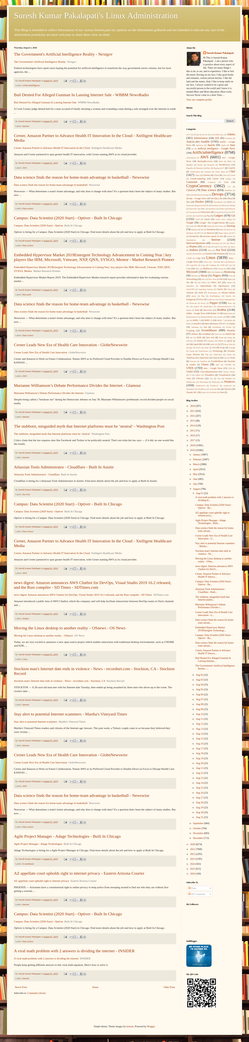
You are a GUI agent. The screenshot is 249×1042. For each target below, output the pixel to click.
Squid (196, 344)
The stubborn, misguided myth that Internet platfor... (212, 598)
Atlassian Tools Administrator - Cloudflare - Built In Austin (64, 467)
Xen (218, 389)
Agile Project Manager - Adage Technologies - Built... (210, 522)
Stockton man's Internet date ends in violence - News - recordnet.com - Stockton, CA (59, 680)
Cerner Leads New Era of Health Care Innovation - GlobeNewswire (70, 345)
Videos (198, 375)
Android (190, 141)
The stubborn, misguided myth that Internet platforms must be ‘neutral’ (52, 433)
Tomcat (216, 358)
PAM (200, 292)
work (211, 389)
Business (199, 168)
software (189, 341)
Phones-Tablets (228, 292)
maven (220, 269)
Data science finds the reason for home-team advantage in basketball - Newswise (81, 177)
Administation (201, 138)
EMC (203, 209)
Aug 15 (200, 738)
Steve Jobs (228, 344)
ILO (233, 233)
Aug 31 (200, 817)
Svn (214, 347)
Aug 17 (200, 748)
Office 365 (216, 282)
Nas (230, 276)
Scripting (190, 330)
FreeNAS (199, 216)
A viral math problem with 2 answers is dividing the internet (46, 958)
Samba (232, 323)
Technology (218, 351)
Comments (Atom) (36, 993)
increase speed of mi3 (213, 236)
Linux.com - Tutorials (211, 262)
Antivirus (199, 145)
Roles (188, 324)
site (191, 337)
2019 (193, 450)
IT (219, 247)
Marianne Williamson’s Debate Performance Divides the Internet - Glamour (77, 385)
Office (204, 282)
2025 (193, 869)
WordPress (202, 389)
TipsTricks (204, 358)
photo (194, 296)
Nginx (229, 279)
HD (202, 229)
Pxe (187, 306)
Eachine (215, 205)
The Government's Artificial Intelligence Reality (40, 61)
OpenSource (223, 286)
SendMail (206, 334)
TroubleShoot (217, 361)
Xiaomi (227, 389)
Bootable (210, 165)
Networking (191, 279)
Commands (191, 182)
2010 (193, 406)
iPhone (232, 243)
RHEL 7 (220, 320)
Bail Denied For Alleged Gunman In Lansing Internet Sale (45, 102)
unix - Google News (213, 368)
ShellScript (230, 334)
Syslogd (232, 348)
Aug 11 (200, 719)
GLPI (197, 219)
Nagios (217, 275)
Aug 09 (200, 709)
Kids (230, 254)
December (198, 838)
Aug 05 (200, 689)
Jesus (210, 250)
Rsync (215, 323)
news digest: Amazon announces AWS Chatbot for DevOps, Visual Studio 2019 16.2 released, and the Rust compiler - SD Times (83, 594)
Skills (199, 337)
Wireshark (190, 389)
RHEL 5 (196, 320)
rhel (187, 320)
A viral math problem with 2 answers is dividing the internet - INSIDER (74, 951)
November (198, 833)
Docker (199, 201)
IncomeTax (194, 236)
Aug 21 (200, 768)
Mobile (218, 272)
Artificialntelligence (31, 85)
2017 (188, 135)
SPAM (220, 341)
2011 (193, 411)
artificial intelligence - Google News (216, 148)
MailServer (208, 268)
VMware (200, 378)
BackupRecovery (205, 161)
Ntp (195, 282)
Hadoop (194, 229)
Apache (211, 145)
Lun (230, 265)
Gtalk (209, 226)
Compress (212, 182)
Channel (207, 172)
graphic (232, 223)
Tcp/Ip (191, 351)
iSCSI (205, 247)
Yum (222, 392)
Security (231, 330)
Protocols (193, 303)
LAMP (189, 258)
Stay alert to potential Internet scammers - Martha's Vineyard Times (70, 714)
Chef (232, 171)
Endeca (222, 209)
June (195, 479)
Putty (230, 303)
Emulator (212, 209)
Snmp (229, 337)
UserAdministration (208, 371)
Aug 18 (200, 753)
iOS (224, 243)
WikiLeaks (216, 382)
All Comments (196, 894)
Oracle (220, 289)
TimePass (190, 358)
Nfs (221, 279)
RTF (224, 324)
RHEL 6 (208, 320)
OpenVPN (190, 289)
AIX (217, 138)
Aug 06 (200, 694)
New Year (212, 279)
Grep (191, 226)
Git (233, 215)
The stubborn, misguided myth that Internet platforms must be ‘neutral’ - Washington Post (89, 426)
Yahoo (203, 392)
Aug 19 (200, 758)
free (190, 216)
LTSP (222, 265)
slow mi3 (210, 337)
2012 (193, 416)
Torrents (193, 361)
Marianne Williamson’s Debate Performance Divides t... (210, 606)
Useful (189, 371)
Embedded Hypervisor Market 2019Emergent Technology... (210, 629)
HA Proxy (219, 226)
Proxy (203, 303)
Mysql (204, 275)
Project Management (227, 299)
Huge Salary (223, 233)
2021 (193, 849)
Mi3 (229, 268)
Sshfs (212, 344)
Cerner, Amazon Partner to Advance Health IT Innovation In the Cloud (52, 147)
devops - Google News (196, 198)
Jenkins (25, 618)
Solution (210, 341)
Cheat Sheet (220, 172)
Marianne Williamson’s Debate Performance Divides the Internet (49, 392)
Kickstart (221, 253)
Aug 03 (200, 679)
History (229, 229)
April (196, 469)
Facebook (193, 212)
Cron (226, 182)
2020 (193, 844)
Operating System (206, 289)
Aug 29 (200, 807)
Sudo (207, 348)
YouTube (213, 392)
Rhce (228, 317)
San (205, 327)
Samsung (195, 327)
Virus (188, 378)
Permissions (212, 293)
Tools (232, 358)
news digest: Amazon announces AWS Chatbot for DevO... (214, 567)
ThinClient (217, 354)
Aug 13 (200, 729)
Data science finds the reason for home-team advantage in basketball (51, 184)
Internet (25, 126)
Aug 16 (200, 743)
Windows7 (214, 386)
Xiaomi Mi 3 (192, 392)
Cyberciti (190, 190)
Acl (206, 135)
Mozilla (194, 276)
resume (220, 317)
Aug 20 (200, 763)
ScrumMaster (28, 864)
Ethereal (232, 209)
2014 (193, 425)
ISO (212, 247)
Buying (216, 168)
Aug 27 (200, 797)
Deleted (197, 195)
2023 (193, 859)
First (226, 212)
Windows (229, 381)
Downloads (218, 202)
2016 (193, 435)
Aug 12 (200, 724)
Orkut (229, 289)
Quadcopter (208, 306)
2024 (193, 864)
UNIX (190, 368)
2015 (193, 430)
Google (189, 222)
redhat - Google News (196, 313)
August (197, 489)
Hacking (231, 226)
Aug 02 (200, 675)
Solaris (200, 341)
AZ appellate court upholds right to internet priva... (212, 514)
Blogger (151, 1026)
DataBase (228, 190)
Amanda (228, 138)
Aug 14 (200, 733)
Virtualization (225, 375)
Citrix (224, 175)
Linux (25, 659)
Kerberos (199, 254)
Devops (218, 194)
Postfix (228, 296)
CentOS (231, 168)
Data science (27, 208)
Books (200, 165)
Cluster (215, 178)
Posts (192, 888)
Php (202, 296)
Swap (222, 347)
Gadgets (218, 215)
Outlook (189, 292)
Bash (221, 161)
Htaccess (211, 233)
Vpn (218, 378)
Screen (228, 327)
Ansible (205, 141)
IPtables (193, 246)
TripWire (203, 361)
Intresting (215, 243)
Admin (231, 134)
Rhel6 (229, 320)
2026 (193, 873)
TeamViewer (203, 351)
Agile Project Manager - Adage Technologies (38, 843)
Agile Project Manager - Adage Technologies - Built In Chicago (67, 836)
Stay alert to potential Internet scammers (35, 721)
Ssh (203, 344)
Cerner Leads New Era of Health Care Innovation (40, 352)
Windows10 (200, 386)
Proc (201, 299)
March (196, 464)
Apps (232, 145)
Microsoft (26, 294)
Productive (211, 299)
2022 (193, 854)
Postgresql (190, 299)
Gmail (206, 219)
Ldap (198, 258)
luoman (130, 1026)
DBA (188, 195)
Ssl (219, 344)
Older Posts (169, 987)
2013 (193, 420)
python (196, 306)
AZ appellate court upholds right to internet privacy (41, 880)
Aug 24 (200, 783)
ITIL (225, 247)
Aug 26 (200, 792)
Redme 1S (215, 313)
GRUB (200, 226)
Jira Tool (26, 494)
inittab (229, 236)
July (195, 484)
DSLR (205, 205)
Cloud (232, 175)
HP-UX (200, 233)
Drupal (197, 205)
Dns (188, 202)
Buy (208, 168)
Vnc (211, 378)
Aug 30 (200, 812)
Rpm (207, 323)
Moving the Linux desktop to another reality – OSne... (213, 560)
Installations (191, 240)
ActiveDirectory (217, 135)
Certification (195, 172)
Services (218, 334)
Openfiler (190, 286)
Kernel (209, 253)
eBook (223, 205)
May (195, 474)
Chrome (206, 175)
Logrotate (193, 265)
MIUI (209, 272)
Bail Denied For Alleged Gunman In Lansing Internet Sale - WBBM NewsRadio (81, 95)
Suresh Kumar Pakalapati (220, 53)
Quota (188, 310)
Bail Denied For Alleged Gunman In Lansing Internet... (213, 659)
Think (229, 354)
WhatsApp (204, 382)
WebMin (228, 378)
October (197, 828)
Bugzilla (189, 168)
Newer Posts (21, 987)
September (198, 823)
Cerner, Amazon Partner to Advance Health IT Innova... (213, 575)
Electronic (193, 209)
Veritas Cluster (229, 372)
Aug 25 (200, 787)
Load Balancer (229, 262)
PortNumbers (215, 296)
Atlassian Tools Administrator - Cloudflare (37, 474)
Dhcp (229, 198)
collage (228, 179)
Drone (188, 205)
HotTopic (190, 233)
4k (200, 135)
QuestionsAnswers (224, 306)
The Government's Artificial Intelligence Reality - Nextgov (63, 54)
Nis (187, 282)
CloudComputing (197, 178)
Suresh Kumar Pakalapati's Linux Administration (96, 15)
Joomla (189, 254)
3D (195, 135)
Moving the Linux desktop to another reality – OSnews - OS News (70, 628)
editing (232, 205)
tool (225, 358)
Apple (223, 145)
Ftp (208, 216)
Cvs (229, 186)
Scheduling (216, 327)
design (205, 195)
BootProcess (224, 165)
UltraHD (228, 365)
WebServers (191, 382)
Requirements (191, 317)
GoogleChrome (218, 223)
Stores (198, 348)
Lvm (188, 268)
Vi (190, 375)
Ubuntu (204, 364)
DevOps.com (216, 198)
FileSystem (205, 212)
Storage (189, 348)
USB (230, 368)
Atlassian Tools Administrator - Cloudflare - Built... (210, 590)
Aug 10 (200, 714)
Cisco (216, 175)
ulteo (217, 365)
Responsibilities (207, 317)
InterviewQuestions (195, 243)
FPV (233, 212)
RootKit (197, 323)
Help (221, 229)
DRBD (229, 202)
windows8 (227, 386)
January (197, 454)
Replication (227, 313)
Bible (229, 161)
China (197, 175)
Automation (191, 158)
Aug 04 (200, 684)
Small (221, 337)
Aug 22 (200, 773)
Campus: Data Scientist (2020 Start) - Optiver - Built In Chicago (68, 218)
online (229, 282)
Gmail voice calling (223, 219)
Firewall (217, 212)
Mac (197, 269)
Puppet (214, 303)
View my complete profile (199, 99)
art (192, 149)
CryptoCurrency (199, 186)
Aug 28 (200, 802)
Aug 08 (200, 704)
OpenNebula (206, 286)
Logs (203, 265)
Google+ (203, 223)
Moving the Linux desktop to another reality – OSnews (43, 635)
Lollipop (212, 265)
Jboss (233, 247)
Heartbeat (211, 229)
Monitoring (229, 272)
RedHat (221, 309)
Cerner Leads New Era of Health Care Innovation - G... (214, 537)
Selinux (194, 334)
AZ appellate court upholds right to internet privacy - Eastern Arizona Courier (79, 873)
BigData (189, 165)
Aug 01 (200, 493)
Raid (197, 310)
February (197, 459)
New (203, 279)
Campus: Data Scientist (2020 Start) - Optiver (38, 225)
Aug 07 (200, 699)
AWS (24, 168)
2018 (193, 445)
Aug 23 (200, 778)
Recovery (208, 310)
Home (95, 987)
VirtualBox (209, 375)
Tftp (206, 354)
